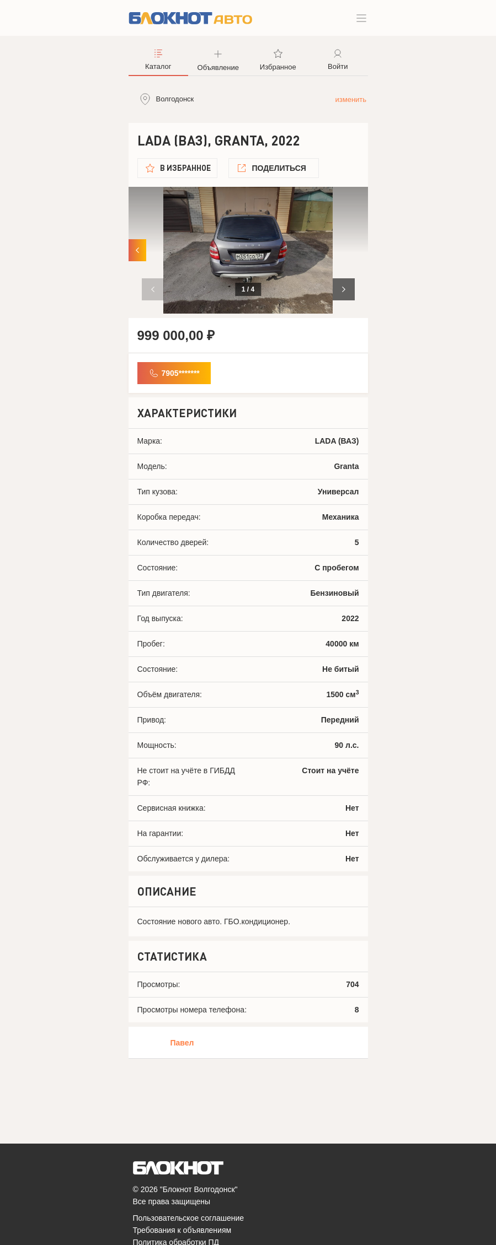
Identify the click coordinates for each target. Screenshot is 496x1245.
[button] (344, 289)
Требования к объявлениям (182, 1230)
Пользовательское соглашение (188, 1218)
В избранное (185, 168)
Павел (182, 1042)
